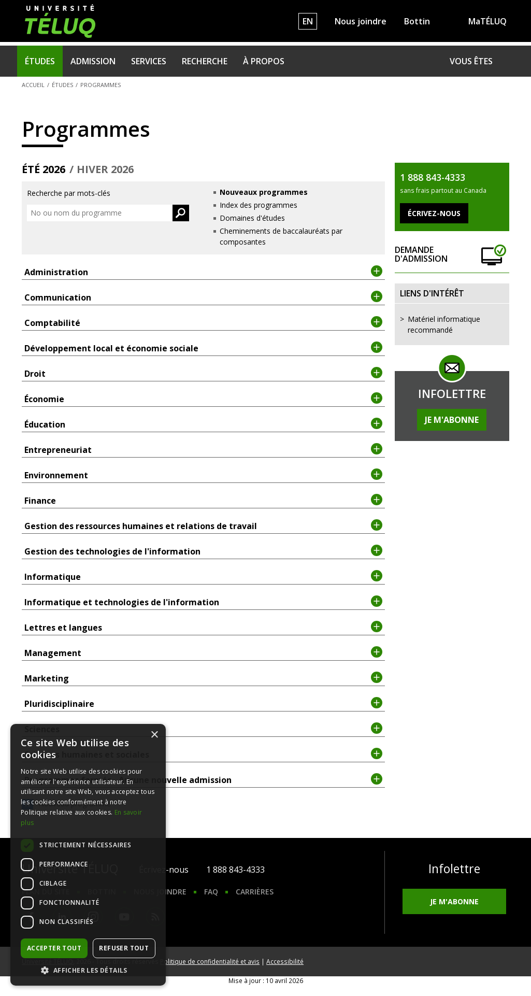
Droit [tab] (203, 373)
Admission (93, 61)
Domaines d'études (252, 218)
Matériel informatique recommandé (444, 324)
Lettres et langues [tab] (203, 627)
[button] (88, 970)
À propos (263, 61)
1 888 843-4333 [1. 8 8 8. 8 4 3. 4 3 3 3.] (235, 869)
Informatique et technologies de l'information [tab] (203, 601)
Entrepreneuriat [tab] (203, 449)
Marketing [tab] (203, 678)
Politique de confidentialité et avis (210, 961)
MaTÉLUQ (487, 21)
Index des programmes (258, 205)
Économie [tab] (203, 398)
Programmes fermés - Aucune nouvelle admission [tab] (203, 779)
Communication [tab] (203, 297)
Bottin (417, 21)
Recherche (204, 61)
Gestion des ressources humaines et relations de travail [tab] (203, 525)
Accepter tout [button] (54, 948)
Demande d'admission (452, 254)
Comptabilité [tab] (203, 322)
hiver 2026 (105, 169)
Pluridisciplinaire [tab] (203, 703)
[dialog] (88, 855)
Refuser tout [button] (124, 948)
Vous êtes (471, 61)
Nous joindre (360, 21)
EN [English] (308, 21)
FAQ (211, 892)
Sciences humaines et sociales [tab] (203, 754)
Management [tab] (203, 652)
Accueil (33, 85)
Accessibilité (285, 961)
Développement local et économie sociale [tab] (203, 348)
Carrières (255, 892)
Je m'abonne (452, 419)
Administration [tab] (203, 271)
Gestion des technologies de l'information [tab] (203, 551)
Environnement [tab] (203, 474)
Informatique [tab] (203, 576)
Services (148, 61)
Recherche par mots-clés (68, 193)
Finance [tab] (203, 500)
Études (40, 61)
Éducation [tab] (203, 424)
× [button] (154, 735)
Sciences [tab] (203, 728)
